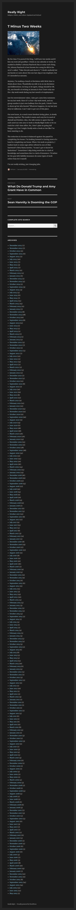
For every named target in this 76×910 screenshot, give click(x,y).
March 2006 (14, 866)
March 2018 (14, 500)
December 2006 (16, 841)
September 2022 (16, 351)
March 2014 (14, 630)
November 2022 (16, 345)
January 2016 (15, 572)
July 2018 (13, 489)
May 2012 (13, 691)
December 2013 (15, 639)
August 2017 (14, 520)
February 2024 (15, 306)
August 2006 (15, 852)
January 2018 (15, 506)
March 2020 (14, 434)
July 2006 (13, 855)
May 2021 (13, 395)
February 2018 (15, 503)
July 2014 (13, 622)
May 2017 (13, 528)
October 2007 (15, 816)
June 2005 (14, 891)
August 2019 (14, 453)
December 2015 (16, 575)
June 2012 (13, 688)
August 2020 (14, 420)
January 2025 (15, 276)
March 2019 (14, 467)
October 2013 (15, 644)
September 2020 (16, 417)
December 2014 (16, 608)
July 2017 (13, 522)
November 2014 (16, 611)
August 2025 (14, 257)
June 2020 (14, 425)
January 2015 (15, 605)
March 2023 (14, 334)
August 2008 (14, 794)
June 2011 (13, 719)
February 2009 (15, 783)
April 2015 (13, 597)
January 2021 (15, 406)
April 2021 (13, 398)
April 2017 (13, 531)
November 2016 (16, 544)
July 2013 (13, 652)
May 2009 (13, 777)
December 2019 (16, 442)
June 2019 (13, 459)
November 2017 (16, 511)
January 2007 (15, 838)
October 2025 (15, 251)
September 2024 (16, 287)
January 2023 (15, 340)
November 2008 (16, 785)
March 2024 (14, 304)
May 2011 (13, 722)
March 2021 (14, 400)
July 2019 (13, 456)
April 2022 (14, 365)
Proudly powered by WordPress (27, 904)
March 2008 (14, 802)
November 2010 (16, 736)
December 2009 (16, 763)
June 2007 (13, 824)
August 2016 (14, 553)
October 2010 (15, 738)
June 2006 (14, 857)
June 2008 (14, 799)
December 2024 (16, 279)
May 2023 (13, 329)
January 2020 (15, 439)
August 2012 (14, 683)
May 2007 (13, 827)
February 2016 (15, 569)
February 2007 (15, 835)
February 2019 (15, 470)
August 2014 (14, 619)
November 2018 (16, 478)
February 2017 (15, 536)
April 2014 (13, 628)
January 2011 (14, 733)
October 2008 (15, 788)
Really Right (16, 12)
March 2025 (14, 270)
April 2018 (13, 497)
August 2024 (14, 290)
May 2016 (13, 561)
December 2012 (16, 672)
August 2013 (14, 650)
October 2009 (15, 766)
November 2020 (16, 412)
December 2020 (16, 409)
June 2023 (13, 326)
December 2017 (15, 508)
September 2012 (16, 680)
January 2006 (15, 871)
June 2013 (13, 655)
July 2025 (13, 259)
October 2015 (15, 580)
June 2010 (13, 749)
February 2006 (15, 868)
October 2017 (15, 514)
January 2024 (15, 309)
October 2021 (15, 381)
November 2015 (16, 578)
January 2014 (15, 636)
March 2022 (14, 367)
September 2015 (16, 583)
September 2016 (16, 550)
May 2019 (13, 461)
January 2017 (15, 539)
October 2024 (15, 284)
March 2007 (14, 832)
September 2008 (16, 791)
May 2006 (13, 860)
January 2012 (15, 700)
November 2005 (16, 877)
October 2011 (15, 708)
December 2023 (16, 312)
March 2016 (14, 567)
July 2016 (13, 556)
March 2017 (14, 533)
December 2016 (16, 542)
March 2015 (14, 600)
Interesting (32, 169)
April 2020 (14, 431)
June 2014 (13, 625)
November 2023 (16, 315)
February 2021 (15, 403)
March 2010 (14, 758)
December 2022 (16, 342)
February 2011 (15, 730)
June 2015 (13, 592)
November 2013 (16, 641)
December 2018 (16, 475)
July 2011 (13, 716)
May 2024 (13, 298)
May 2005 (13, 893)
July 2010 (13, 747)
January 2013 (15, 669)
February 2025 (15, 273)
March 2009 (14, 780)
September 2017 (16, 517)
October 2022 (15, 348)
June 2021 (13, 392)
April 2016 (14, 564)
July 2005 (13, 888)
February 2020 (15, 436)
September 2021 (16, 384)
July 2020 (13, 423)
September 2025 (16, 254)
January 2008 (15, 808)
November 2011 (16, 705)
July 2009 (13, 772)
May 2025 (13, 265)
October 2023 (15, 317)
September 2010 (16, 741)
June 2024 (14, 295)
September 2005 (16, 882)
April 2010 (13, 755)
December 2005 (16, 874)
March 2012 (14, 697)
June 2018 (13, 492)
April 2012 (13, 694)
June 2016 (13, 558)
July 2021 (13, 389)
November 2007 (16, 813)
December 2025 (16, 245)
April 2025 (14, 268)
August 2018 (14, 486)
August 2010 (14, 744)
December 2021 (16, 376)
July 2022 (13, 356)
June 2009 (14, 774)
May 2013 (13, 658)
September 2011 (16, 711)
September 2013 (16, 647)
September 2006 (16, 849)
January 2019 (15, 472)
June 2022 (14, 359)
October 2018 (15, 481)
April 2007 (14, 830)
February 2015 (15, 603)
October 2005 (15, 880)
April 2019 (14, 464)
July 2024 (13, 293)
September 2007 (16, 819)
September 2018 (16, 484)
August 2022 (14, 353)
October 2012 (15, 677)
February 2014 (15, 633)
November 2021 (16, 378)
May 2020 (13, 428)
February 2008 (15, 805)
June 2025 (14, 262)
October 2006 (15, 846)
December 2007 (16, 810)
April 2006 (14, 863)
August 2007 (14, 821)
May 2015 (13, 594)
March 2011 (14, 727)
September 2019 (16, 450)
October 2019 (15, 448)
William (13, 169)
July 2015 (13, 589)
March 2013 (14, 664)
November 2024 (16, 281)
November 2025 (16, 248)
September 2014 (16, 616)
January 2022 (15, 373)
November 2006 (16, 844)
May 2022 (13, 362)
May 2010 (13, 752)
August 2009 (15, 769)
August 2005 (14, 885)
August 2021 (14, 387)
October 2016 (15, 547)
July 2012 (13, 686)
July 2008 (13, 796)
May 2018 (13, 495)
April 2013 (13, 661)
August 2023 (14, 323)
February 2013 (15, 666)
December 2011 (15, 702)
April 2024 (14, 301)
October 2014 (15, 614)
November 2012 (16, 675)
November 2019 (16, 445)
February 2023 (15, 337)
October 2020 (15, 414)
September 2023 (16, 320)
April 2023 (14, 331)
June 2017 (13, 525)
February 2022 (15, 370)
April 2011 (13, 724)
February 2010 (15, 760)
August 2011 (14, 713)
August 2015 (14, 586)
